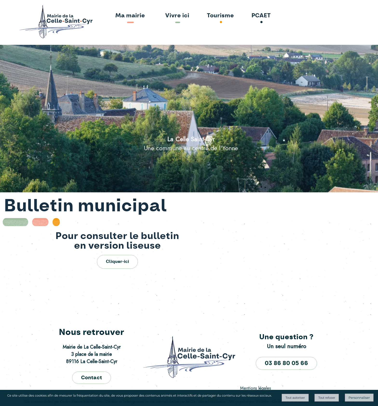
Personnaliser (359, 397)
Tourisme (220, 16)
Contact (91, 377)
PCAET (261, 16)
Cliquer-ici (117, 262)
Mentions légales (255, 388)
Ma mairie (130, 16)
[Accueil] (42, 22)
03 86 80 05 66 (286, 363)
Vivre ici (177, 16)
